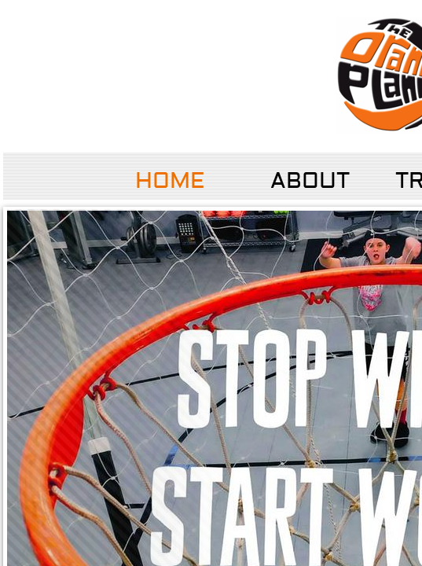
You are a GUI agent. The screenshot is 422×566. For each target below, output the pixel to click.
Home (169, 181)
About (310, 181)
